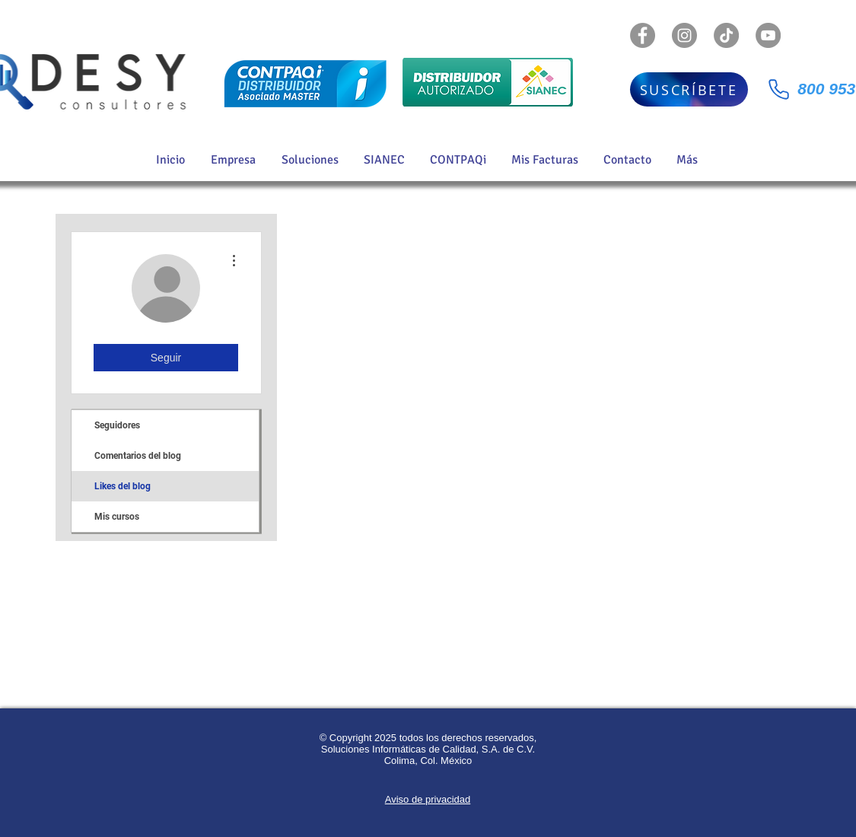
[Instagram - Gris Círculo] (684, 35)
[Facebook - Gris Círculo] (642, 35)
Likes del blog (122, 486)
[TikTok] (726, 35)
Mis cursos (116, 516)
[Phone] (779, 89)
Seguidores (117, 425)
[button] (311, 160)
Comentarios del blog (137, 455)
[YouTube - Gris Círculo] (768, 35)
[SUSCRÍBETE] (689, 89)
